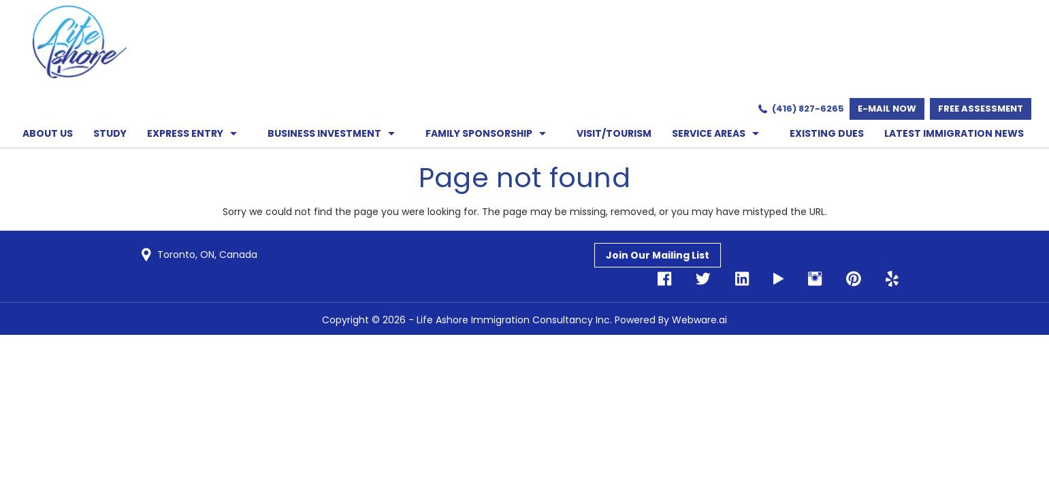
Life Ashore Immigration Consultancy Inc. (514, 320)
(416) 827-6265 (808, 108)
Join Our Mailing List (657, 255)
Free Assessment (980, 108)
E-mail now (887, 108)
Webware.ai (699, 320)
